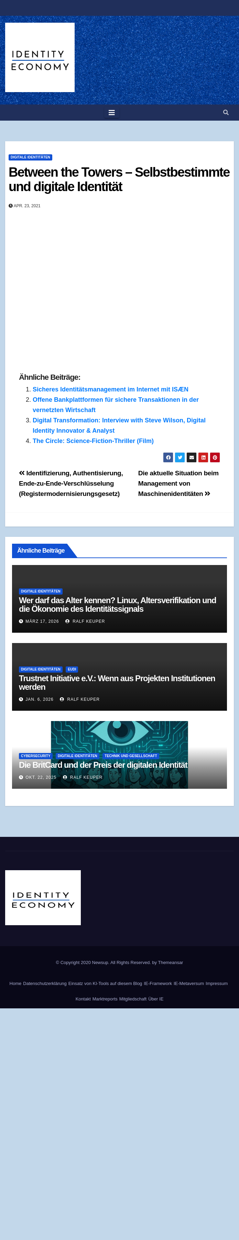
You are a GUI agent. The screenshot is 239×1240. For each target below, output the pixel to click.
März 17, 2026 (42, 621)
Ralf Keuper (85, 621)
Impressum (217, 983)
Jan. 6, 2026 (39, 699)
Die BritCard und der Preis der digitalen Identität (103, 765)
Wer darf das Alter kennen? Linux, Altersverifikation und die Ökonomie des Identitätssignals (117, 604)
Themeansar (170, 962)
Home (16, 983)
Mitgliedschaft (132, 998)
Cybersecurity (36, 756)
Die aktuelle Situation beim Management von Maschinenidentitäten (178, 483)
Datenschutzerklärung (44, 983)
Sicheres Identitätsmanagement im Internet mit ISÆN (110, 389)
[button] (226, 112)
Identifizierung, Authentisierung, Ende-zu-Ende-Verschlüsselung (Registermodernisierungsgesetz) (71, 483)
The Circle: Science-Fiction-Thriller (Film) (93, 441)
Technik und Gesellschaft (131, 756)
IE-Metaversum (189, 983)
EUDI (72, 669)
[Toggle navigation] (111, 112)
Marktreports (105, 998)
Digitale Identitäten (30, 157)
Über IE (155, 998)
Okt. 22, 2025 (40, 777)
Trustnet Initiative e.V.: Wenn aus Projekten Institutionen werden (117, 682)
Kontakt (83, 998)
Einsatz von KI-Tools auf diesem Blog (105, 983)
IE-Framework (158, 983)
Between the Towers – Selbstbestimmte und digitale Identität (119, 179)
